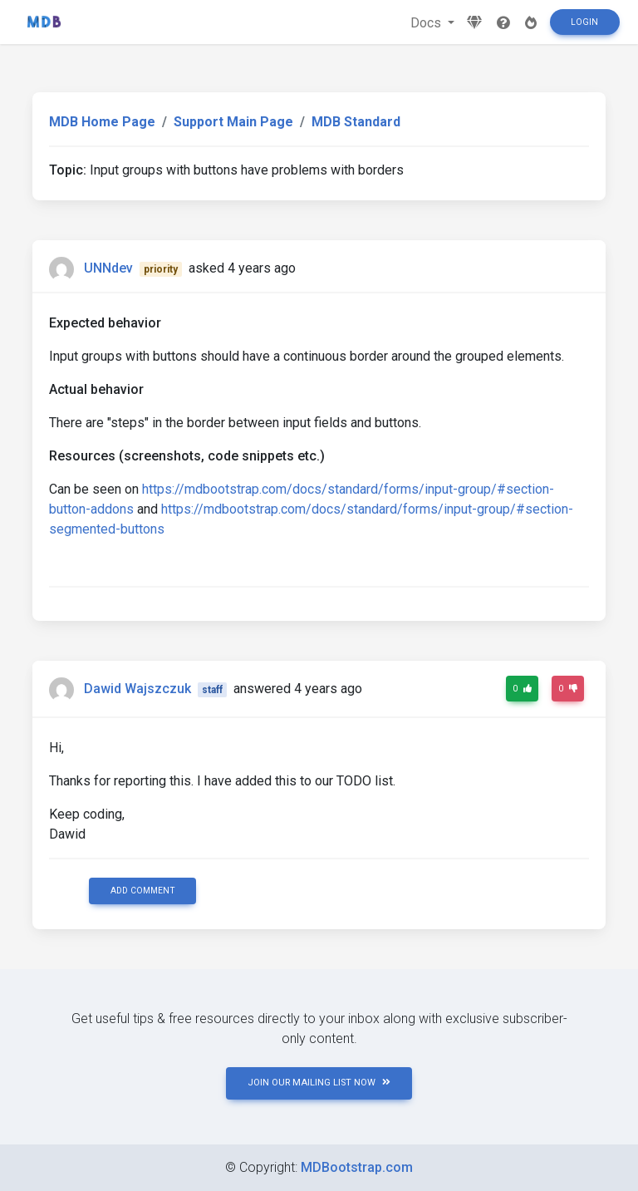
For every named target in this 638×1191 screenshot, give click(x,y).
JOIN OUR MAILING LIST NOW (319, 1082)
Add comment (142, 890)
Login (584, 22)
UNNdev (108, 268)
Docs (427, 23)
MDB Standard (356, 122)
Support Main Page (233, 122)
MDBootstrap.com (357, 1167)
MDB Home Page (102, 122)
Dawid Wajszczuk (137, 688)
